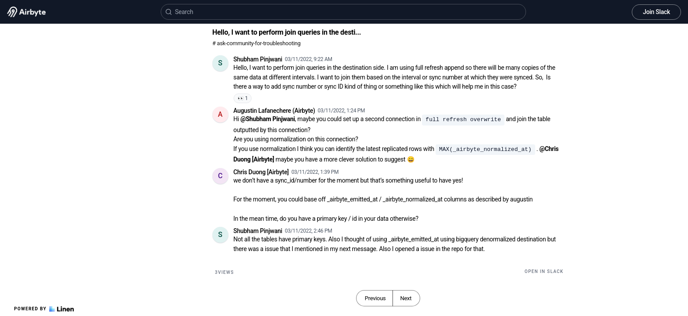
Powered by (44, 309)
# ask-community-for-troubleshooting (257, 43)
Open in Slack (544, 271)
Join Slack (656, 11)
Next (405, 298)
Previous (375, 298)
